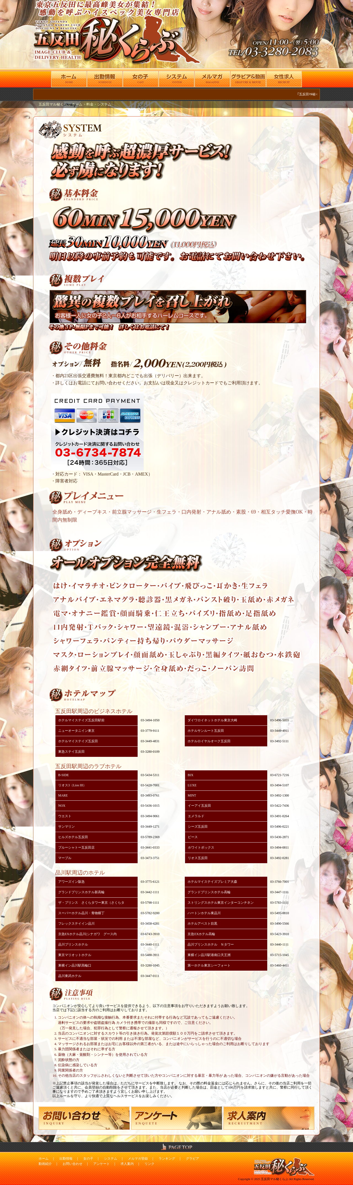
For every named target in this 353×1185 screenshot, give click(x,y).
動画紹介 (45, 1164)
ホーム (44, 1158)
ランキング (167, 1158)
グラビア (192, 1158)
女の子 (88, 1158)
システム (110, 1158)
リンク (149, 1164)
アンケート (101, 1164)
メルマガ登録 (138, 1158)
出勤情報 (66, 1158)
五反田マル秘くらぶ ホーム (61, 104)
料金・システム (98, 104)
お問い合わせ (72, 1164)
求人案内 (127, 1164)
